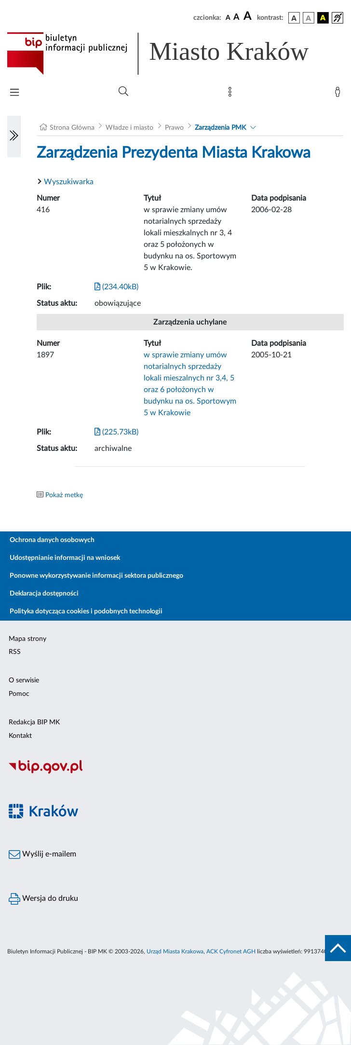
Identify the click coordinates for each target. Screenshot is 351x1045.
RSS (15, 652)
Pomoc (19, 694)
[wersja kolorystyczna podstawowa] (294, 18)
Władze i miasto (129, 127)
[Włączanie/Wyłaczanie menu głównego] (14, 93)
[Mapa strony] (232, 94)
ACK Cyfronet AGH (231, 951)
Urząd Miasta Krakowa (175, 951)
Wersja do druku (43, 899)
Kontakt (20, 736)
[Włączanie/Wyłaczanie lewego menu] (14, 136)
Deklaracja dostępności (44, 593)
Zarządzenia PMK (220, 127)
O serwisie (24, 680)
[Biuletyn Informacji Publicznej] (175, 772)
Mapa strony (27, 639)
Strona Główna (72, 127)
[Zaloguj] (339, 94)
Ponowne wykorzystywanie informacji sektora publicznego (96, 575)
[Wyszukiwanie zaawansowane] (123, 91)
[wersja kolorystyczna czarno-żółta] (323, 18)
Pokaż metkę (64, 495)
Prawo (174, 127)
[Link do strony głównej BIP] (171, 53)
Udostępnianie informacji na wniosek (65, 558)
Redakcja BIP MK (34, 722)
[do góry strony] (338, 948)
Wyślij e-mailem (42, 854)
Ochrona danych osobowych (52, 540)
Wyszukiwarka (69, 182)
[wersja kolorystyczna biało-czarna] (308, 18)
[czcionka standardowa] (228, 17)
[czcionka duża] (249, 16)
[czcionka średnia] (236, 17)
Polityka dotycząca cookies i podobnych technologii (86, 611)
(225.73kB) (116, 432)
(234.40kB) (116, 287)
